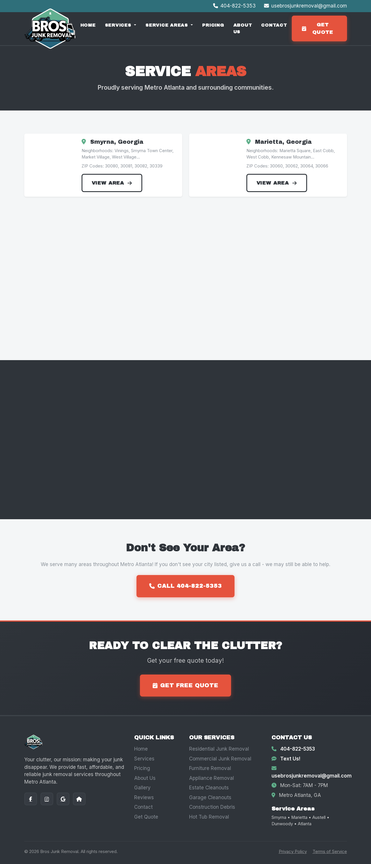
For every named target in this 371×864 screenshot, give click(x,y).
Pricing (213, 25)
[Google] (63, 799)
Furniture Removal (210, 768)
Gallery (142, 788)
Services (144, 759)
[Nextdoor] (79, 799)
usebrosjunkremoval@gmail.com (305, 6)
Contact (274, 25)
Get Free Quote (185, 685)
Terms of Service (330, 851)
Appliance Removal (211, 778)
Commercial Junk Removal (220, 759)
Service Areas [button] (167, 25)
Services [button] (119, 25)
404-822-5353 (235, 6)
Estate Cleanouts (209, 788)
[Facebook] (30, 799)
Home (88, 25)
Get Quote (146, 817)
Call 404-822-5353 (185, 586)
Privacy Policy (293, 851)
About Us (242, 28)
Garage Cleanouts (210, 797)
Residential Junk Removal (219, 749)
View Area (112, 183)
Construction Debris (212, 807)
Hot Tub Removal (209, 817)
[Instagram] (46, 799)
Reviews (144, 797)
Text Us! (290, 759)
